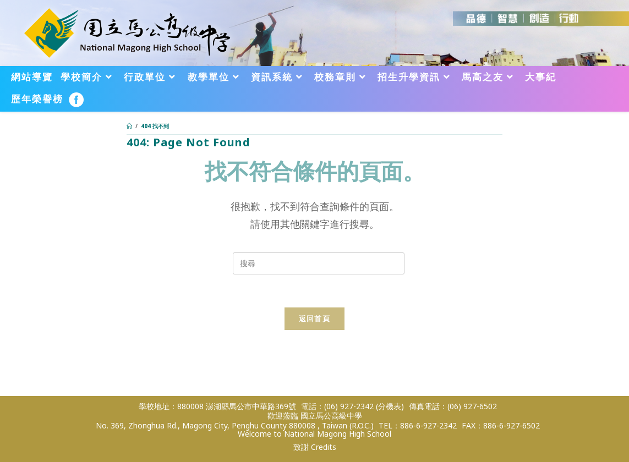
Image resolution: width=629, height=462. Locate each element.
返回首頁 (314, 318)
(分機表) (390, 406)
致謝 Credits (314, 447)
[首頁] (129, 126)
